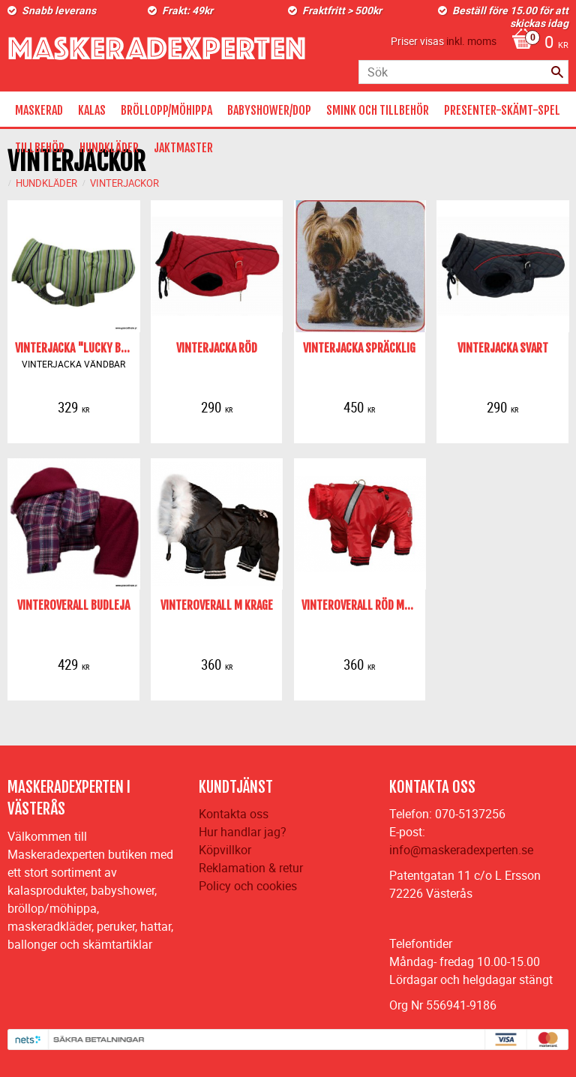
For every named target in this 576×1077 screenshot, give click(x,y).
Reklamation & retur (251, 868)
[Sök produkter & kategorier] (463, 72)
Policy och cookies (248, 886)
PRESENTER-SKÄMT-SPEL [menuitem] (502, 110)
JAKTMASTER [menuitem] (183, 147)
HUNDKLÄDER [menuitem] (109, 147)
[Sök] (557, 72)
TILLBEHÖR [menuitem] (39, 147)
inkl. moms (471, 41)
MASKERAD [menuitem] (39, 110)
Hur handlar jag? (242, 832)
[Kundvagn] (536, 43)
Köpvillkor (225, 850)
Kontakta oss (233, 814)
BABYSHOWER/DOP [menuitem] (269, 110)
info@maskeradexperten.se (461, 850)
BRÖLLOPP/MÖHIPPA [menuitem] (166, 110)
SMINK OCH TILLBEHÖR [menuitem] (377, 110)
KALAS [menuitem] (92, 110)
